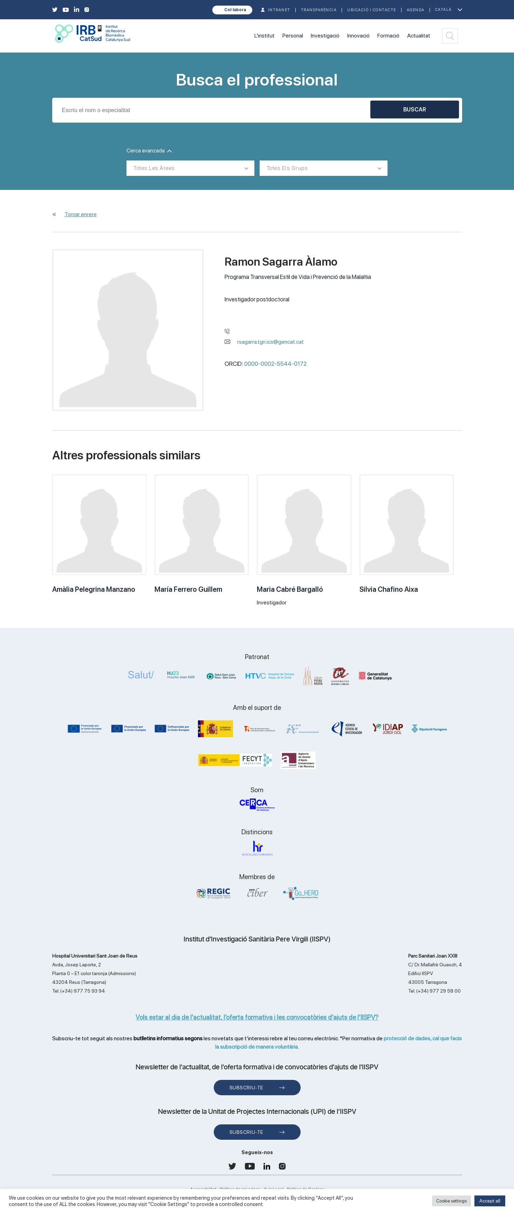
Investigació (325, 35)
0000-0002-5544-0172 (275, 363)
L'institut (264, 35)
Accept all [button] (489, 1201)
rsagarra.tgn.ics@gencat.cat (270, 341)
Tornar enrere (80, 214)
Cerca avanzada (149, 150)
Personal (292, 35)
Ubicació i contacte (371, 10)
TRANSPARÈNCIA (319, 10)
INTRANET (279, 10)
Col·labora (235, 9)
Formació (388, 35)
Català (443, 9)
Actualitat (418, 35)
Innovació (358, 35)
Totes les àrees (154, 168)
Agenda (416, 10)
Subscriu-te (246, 1087)
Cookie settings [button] (451, 1201)
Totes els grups (287, 168)
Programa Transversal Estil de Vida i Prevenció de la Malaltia (298, 276)
